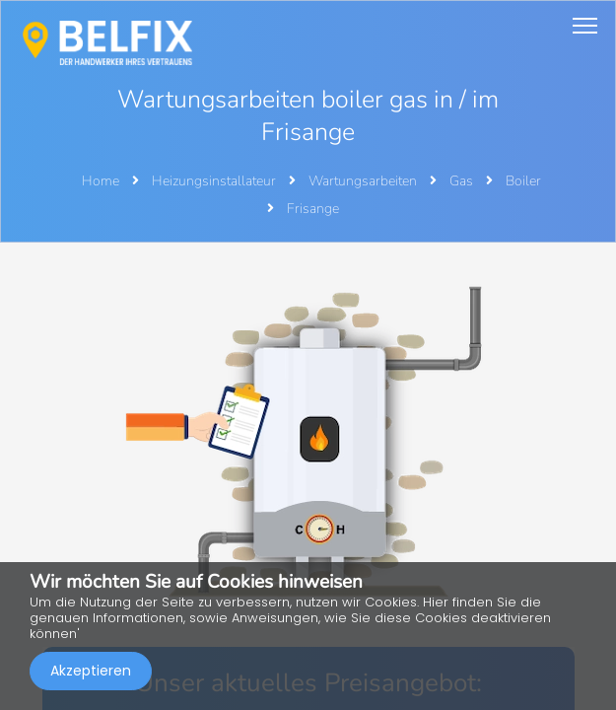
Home (100, 181)
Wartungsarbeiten (364, 181)
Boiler (523, 181)
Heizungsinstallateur (215, 181)
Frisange (313, 208)
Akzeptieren (90, 670)
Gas (462, 181)
